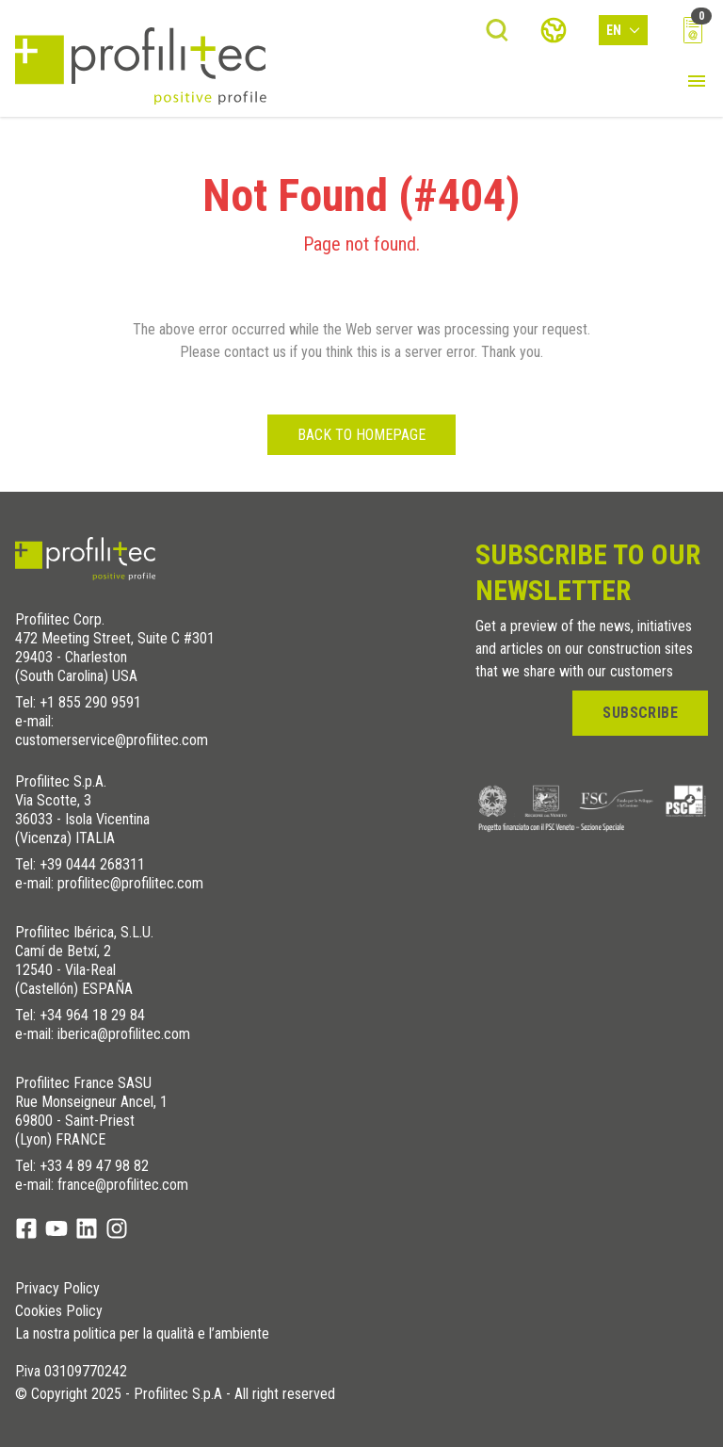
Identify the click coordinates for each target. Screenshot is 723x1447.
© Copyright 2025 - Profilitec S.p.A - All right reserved (175, 1394)
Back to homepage (361, 435)
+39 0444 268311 (92, 864)
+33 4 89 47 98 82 (94, 1166)
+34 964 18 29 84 (92, 1015)
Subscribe (640, 713)
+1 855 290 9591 (90, 702)
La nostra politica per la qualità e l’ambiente (142, 1333)
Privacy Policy (57, 1288)
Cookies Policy (59, 1311)
